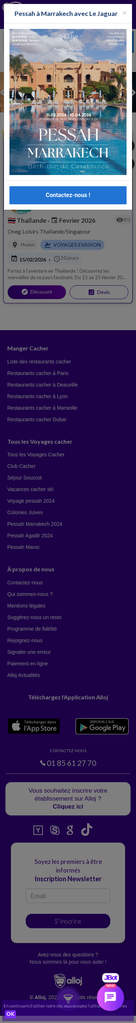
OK (11, 1014)
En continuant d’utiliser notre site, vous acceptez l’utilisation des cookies (65, 1005)
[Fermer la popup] (124, 11)
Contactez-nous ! (68, 194)
